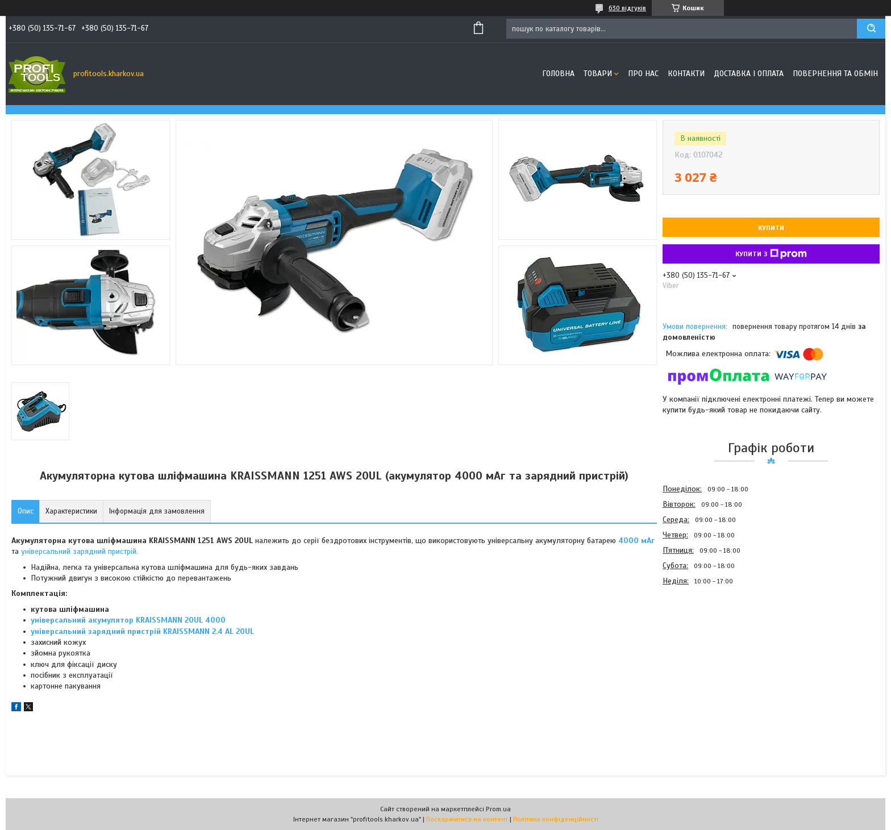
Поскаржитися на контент (467, 819)
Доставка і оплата (749, 73)
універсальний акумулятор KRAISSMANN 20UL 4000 (128, 620)
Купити (771, 228)
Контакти (686, 73)
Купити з (771, 254)
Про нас (643, 73)
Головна (558, 73)
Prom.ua (498, 809)
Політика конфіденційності (555, 819)
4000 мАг (636, 540)
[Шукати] (871, 29)
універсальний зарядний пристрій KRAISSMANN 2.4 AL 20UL (142, 631)
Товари (598, 73)
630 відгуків (627, 8)
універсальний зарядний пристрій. (79, 551)
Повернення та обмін (835, 73)
